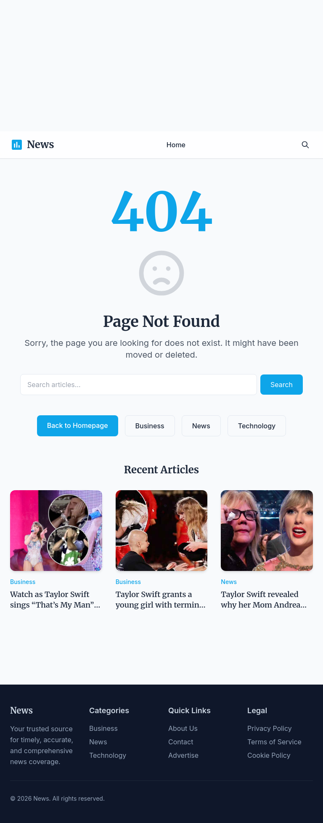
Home (176, 145)
